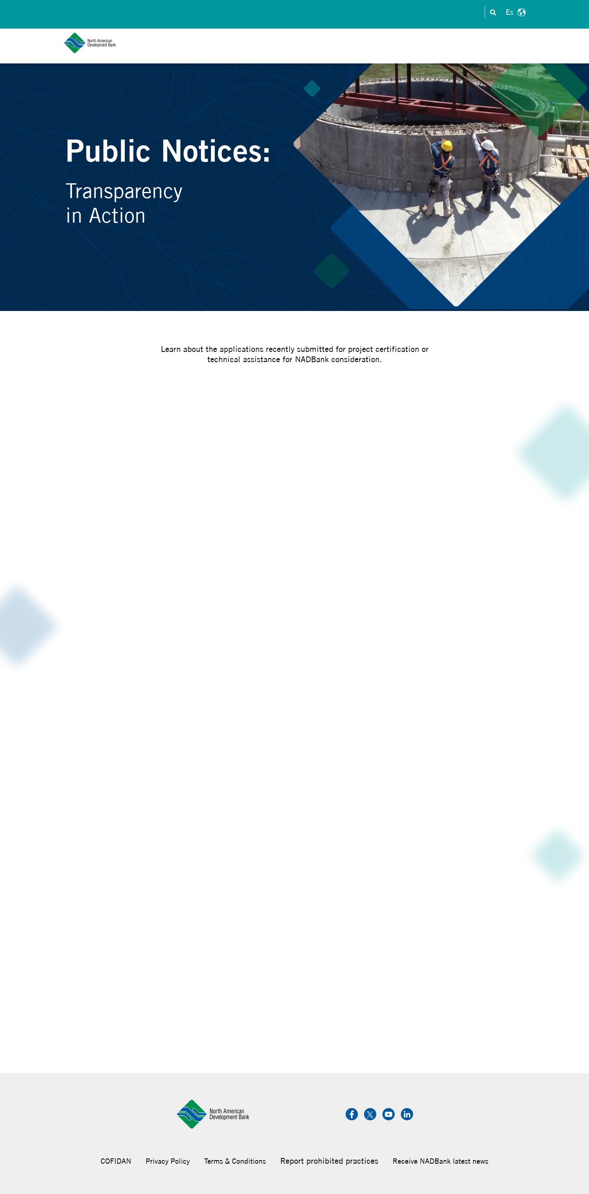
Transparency (451, 12)
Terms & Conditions (235, 1161)
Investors (327, 12)
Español (515, 12)
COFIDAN (116, 1161)
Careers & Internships (386, 12)
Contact (290, 12)
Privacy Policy (168, 1161)
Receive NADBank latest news (440, 1161)
